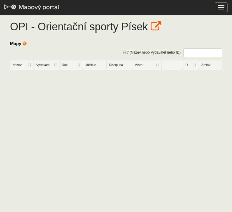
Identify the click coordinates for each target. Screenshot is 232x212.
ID (186, 65)
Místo (138, 65)
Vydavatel (43, 65)
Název (16, 65)
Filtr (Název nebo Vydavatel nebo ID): (172, 52)
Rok (65, 65)
